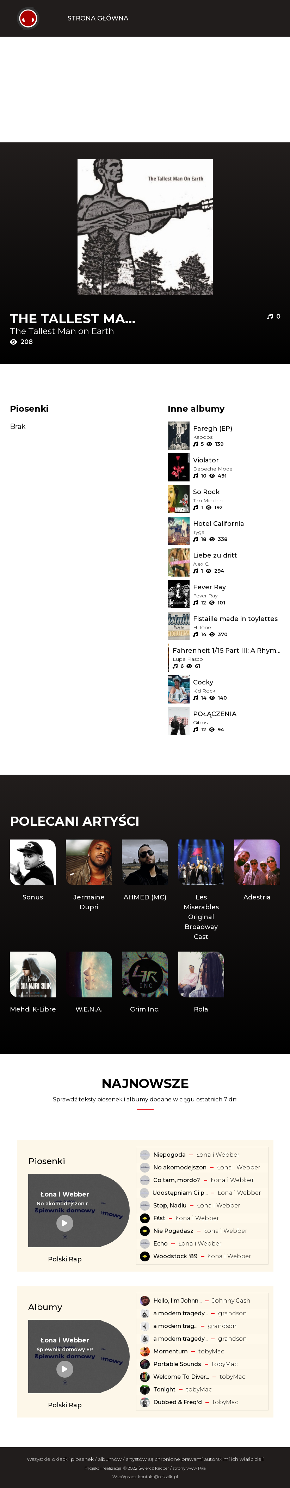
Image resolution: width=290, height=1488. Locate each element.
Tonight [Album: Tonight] (164, 1389)
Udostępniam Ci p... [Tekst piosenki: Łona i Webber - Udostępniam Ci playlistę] (180, 1192)
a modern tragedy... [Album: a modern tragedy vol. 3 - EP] (180, 1313)
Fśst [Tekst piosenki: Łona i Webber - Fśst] (159, 1218)
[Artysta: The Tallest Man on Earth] (77, 331)
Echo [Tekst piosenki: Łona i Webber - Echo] (160, 1243)
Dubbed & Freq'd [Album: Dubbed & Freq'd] (177, 1402)
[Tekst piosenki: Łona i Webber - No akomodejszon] (145, 1168)
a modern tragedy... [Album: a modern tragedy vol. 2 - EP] (180, 1338)
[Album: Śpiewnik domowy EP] (65, 1349)
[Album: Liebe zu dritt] (236, 555)
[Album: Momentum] (145, 1352)
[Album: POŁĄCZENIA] (236, 714)
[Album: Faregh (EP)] (236, 429)
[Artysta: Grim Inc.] (145, 983)
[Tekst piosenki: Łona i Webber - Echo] (145, 1244)
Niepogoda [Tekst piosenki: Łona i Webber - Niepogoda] (169, 1154)
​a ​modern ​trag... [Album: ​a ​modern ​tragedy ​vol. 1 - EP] (175, 1326)
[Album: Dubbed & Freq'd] (145, 1402)
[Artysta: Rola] (201, 983)
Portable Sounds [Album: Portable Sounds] (177, 1364)
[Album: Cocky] (236, 682)
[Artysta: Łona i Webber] (65, 1194)
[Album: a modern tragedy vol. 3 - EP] (145, 1313)
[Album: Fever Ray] (236, 587)
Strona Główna (98, 18)
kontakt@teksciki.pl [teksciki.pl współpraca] (158, 1476)
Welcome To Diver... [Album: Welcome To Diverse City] (181, 1376)
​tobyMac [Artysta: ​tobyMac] (211, 1351)
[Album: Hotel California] (236, 524)
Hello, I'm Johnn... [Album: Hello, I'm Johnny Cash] (177, 1300)
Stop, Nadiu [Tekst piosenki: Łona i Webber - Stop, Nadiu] (169, 1205)
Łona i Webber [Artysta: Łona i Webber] (218, 1154)
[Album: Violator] (236, 460)
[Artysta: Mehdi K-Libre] (33, 983)
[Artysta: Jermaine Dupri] (89, 891)
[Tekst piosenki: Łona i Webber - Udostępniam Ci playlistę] (144, 1193)
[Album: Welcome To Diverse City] (145, 1377)
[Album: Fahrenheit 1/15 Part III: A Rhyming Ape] (226, 651)
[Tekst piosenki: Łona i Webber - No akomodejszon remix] (65, 1203)
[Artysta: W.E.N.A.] (89, 983)
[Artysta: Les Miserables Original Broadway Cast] (201, 891)
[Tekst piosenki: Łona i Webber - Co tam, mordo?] (145, 1180)
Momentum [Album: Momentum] (170, 1351)
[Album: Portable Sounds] (145, 1364)
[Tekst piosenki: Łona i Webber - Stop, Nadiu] (145, 1206)
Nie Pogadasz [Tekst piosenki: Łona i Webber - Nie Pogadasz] (173, 1231)
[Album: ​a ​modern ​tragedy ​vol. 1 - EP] (145, 1326)
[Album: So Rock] (236, 492)
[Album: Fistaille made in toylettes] (236, 619)
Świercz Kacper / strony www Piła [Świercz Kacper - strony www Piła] (172, 1468)
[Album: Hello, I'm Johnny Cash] (145, 1301)
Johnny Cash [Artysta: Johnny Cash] (231, 1300)
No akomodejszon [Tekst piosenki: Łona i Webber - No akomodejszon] (179, 1167)
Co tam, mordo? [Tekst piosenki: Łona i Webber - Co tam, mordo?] (176, 1180)
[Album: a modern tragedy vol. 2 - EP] (145, 1339)
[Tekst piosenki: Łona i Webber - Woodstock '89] (145, 1256)
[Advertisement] (145, 89)
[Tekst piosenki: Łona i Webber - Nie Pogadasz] (145, 1231)
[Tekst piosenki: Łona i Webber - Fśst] (145, 1218)
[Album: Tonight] (145, 1390)
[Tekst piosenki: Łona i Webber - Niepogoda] (145, 1155)
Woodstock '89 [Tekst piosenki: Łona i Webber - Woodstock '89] (175, 1256)
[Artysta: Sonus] (33, 891)
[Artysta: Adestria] (257, 891)
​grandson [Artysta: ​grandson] (232, 1313)
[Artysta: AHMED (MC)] (145, 891)
